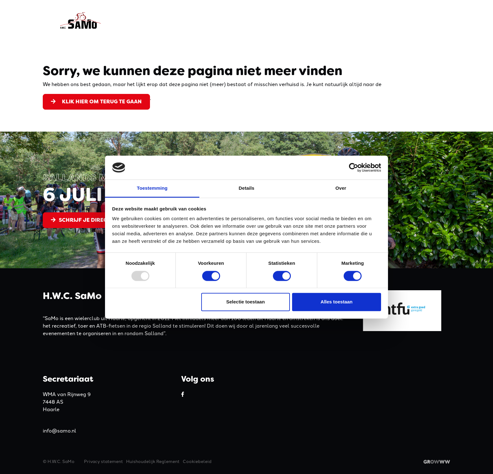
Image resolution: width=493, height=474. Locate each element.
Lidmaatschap (330, 20)
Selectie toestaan (245, 302)
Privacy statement (103, 461)
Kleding (249, 20)
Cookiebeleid (197, 461)
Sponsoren (374, 20)
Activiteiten (285, 20)
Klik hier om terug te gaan (96, 101)
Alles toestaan (337, 302)
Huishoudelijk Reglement (153, 461)
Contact (437, 20)
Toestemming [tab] (152, 188)
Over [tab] (340, 188)
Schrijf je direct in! (85, 219)
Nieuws (407, 20)
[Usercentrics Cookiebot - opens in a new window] (353, 167)
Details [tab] (246, 188)
